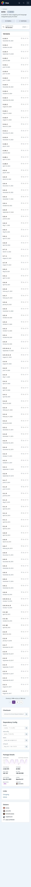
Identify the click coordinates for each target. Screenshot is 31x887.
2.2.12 (5, 612)
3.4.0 (5, 401)
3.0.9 (5, 533)
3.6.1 (5, 276)
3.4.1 (5, 395)
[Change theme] (19, 3)
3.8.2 (5, 230)
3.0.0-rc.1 (7, 599)
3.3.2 (5, 421)
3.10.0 (5, 164)
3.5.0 (5, 342)
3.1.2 (5, 513)
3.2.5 (5, 441)
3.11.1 (5, 131)
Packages (4, 9)
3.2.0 (5, 474)
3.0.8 (5, 540)
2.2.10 (5, 625)
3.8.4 (5, 217)
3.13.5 (5, 39)
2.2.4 (5, 665)
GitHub (5, 797)
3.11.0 (5, 137)
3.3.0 (5, 434)
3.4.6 (5, 362)
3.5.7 (5, 296)
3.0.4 (5, 566)
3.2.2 (5, 460)
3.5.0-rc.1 (7, 348)
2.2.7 (5, 645)
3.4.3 (5, 381)
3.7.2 (5, 250)
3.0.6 (5, 553)
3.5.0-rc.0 (7, 355)
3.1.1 (5, 520)
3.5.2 (5, 329)
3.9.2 (5, 197)
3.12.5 (5, 85)
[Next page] (21, 702)
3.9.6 (5, 170)
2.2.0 (5, 691)
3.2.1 (5, 467)
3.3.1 (5, 428)
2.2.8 (5, 638)
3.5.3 (5, 322)
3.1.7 (5, 480)
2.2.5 (5, 658)
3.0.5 (5, 559)
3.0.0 (5, 592)
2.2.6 (5, 652)
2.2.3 (5, 671)
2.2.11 (5, 619)
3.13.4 (5, 45)
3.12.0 (5, 118)
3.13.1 (5, 65)
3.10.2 (5, 151)
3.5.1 (5, 335)
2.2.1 (5, 685)
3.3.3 (5, 414)
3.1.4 (5, 500)
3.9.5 (5, 177)
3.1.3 (5, 507)
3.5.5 (5, 309)
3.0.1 (5, 586)
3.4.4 (5, 375)
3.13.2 (5, 58)
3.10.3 (5, 144)
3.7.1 (5, 256)
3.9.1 (5, 203)
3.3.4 (5, 408)
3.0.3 (5, 573)
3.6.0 (5, 282)
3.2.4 (5, 447)
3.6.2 (5, 269)
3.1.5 (5, 493)
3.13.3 (5, 52)
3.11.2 (5, 124)
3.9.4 (5, 184)
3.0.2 (5, 579)
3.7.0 (5, 263)
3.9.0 (5, 210)
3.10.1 (5, 157)
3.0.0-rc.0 (7, 606)
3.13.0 (5, 72)
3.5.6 (5, 302)
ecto (3, 11)
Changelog (6, 794)
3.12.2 (5, 104)
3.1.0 (5, 526)
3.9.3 (5, 190)
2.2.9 (5, 632)
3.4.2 (5, 388)
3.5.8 (5, 289)
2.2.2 (5, 678)
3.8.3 (5, 223)
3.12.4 (5, 91)
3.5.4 (5, 315)
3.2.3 (5, 454)
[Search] (23, 3)
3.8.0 (5, 243)
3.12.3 (5, 98)
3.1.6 (5, 487)
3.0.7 (5, 546)
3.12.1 (5, 111)
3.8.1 (5, 236)
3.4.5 (5, 368)
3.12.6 (5, 78)
